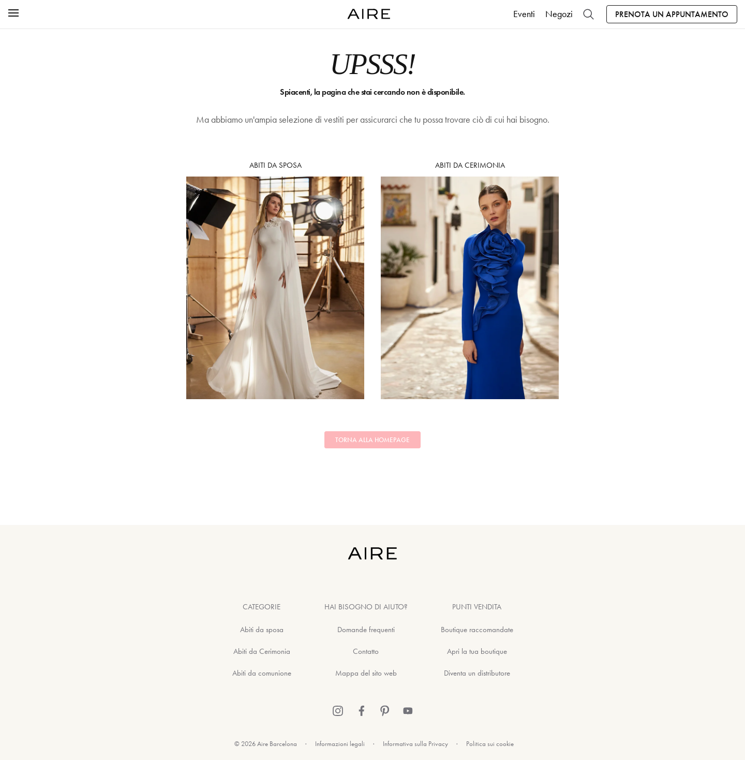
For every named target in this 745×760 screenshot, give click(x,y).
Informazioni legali (340, 744)
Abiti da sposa (275, 279)
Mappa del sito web (366, 673)
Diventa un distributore (477, 673)
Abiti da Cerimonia (470, 279)
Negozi (559, 14)
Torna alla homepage (372, 440)
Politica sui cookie (490, 744)
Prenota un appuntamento (671, 14)
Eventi (524, 14)
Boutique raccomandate (477, 629)
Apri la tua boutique (477, 651)
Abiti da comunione (261, 673)
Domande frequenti (366, 629)
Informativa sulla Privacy (415, 744)
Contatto (366, 651)
